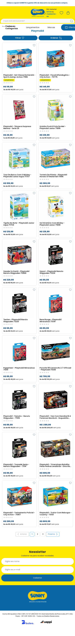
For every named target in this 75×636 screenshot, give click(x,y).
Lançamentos (32, 27)
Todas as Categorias (11, 27)
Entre (49, 12)
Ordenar (56, 38)
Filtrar (19, 38)
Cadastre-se (51, 15)
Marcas (51, 27)
